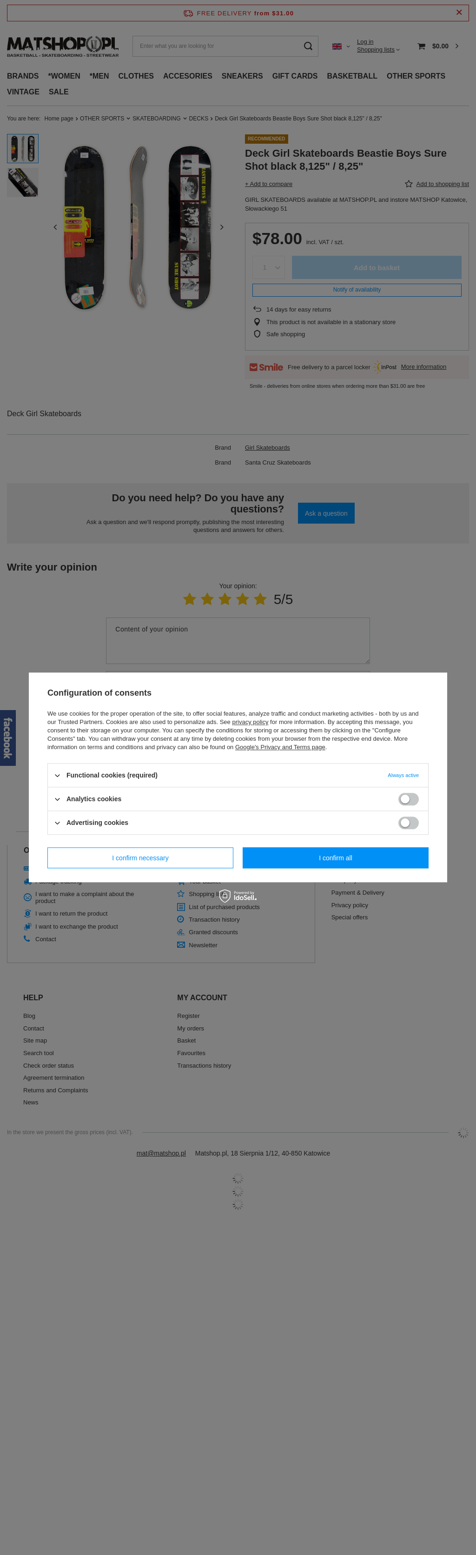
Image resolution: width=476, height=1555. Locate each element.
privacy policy (250, 721)
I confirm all (335, 858)
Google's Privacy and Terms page (280, 747)
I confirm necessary (140, 858)
